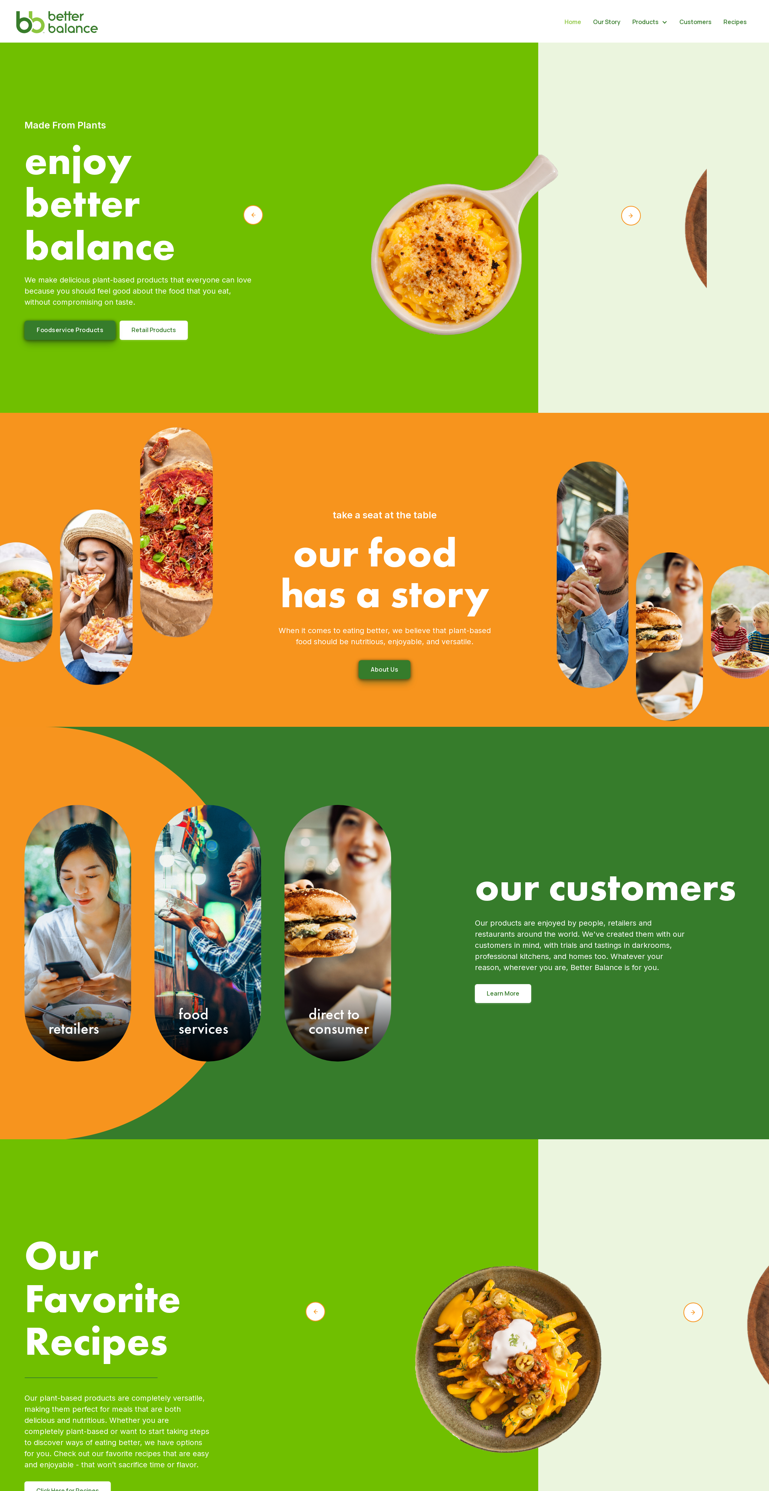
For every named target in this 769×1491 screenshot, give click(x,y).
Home (573, 22)
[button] (649, 22)
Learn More (503, 993)
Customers (695, 22)
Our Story (606, 22)
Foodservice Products (70, 330)
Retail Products (154, 330)
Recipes (735, 22)
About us (384, 669)
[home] (57, 22)
